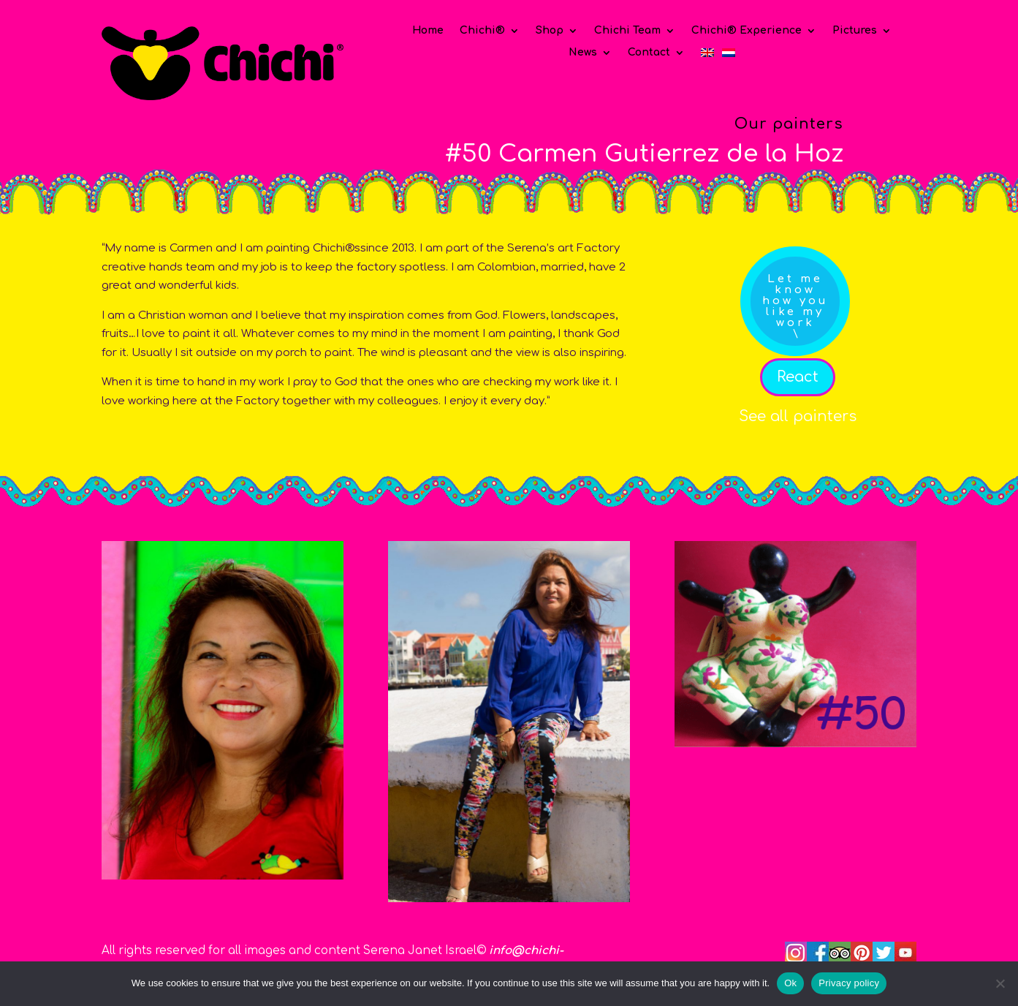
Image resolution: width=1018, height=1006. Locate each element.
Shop (549, 31)
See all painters (797, 416)
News (583, 53)
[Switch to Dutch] (728, 56)
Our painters (788, 124)
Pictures (854, 31)
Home (428, 31)
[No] (999, 983)
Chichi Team (627, 31)
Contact (649, 53)
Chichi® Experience (746, 31)
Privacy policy (848, 982)
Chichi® (482, 31)
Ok (790, 982)
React (797, 376)
